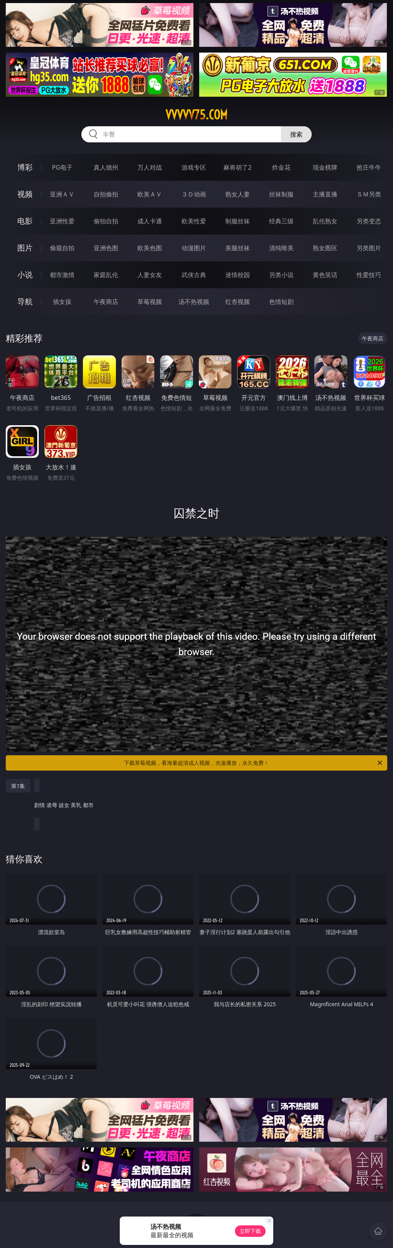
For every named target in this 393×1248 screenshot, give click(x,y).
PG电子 (62, 167)
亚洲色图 (106, 248)
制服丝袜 (237, 221)
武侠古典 (194, 275)
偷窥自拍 (62, 248)
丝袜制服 (281, 194)
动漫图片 (194, 248)
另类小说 (281, 275)
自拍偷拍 (106, 194)
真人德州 (106, 167)
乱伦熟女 (325, 221)
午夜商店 (106, 301)
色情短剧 (281, 301)
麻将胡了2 (237, 167)
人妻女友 (149, 275)
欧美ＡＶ (149, 194)
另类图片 (369, 248)
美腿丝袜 (237, 248)
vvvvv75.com (196, 114)
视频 (25, 194)
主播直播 (325, 194)
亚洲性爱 (62, 221)
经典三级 (281, 221)
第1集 (18, 785)
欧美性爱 (194, 221)
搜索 (296, 134)
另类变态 (369, 221)
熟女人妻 (237, 194)
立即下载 (250, 1231)
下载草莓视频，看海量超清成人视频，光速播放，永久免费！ (253, 763)
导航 (25, 301)
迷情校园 (237, 275)
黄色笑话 (325, 275)
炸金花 (281, 167)
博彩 (25, 167)
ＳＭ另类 (369, 194)
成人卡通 (149, 221)
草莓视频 (149, 301)
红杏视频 (237, 301)
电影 (25, 221)
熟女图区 (325, 248)
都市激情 (62, 275)
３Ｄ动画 (194, 194)
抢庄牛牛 (369, 167)
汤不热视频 (193, 301)
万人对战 (149, 167)
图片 (25, 248)
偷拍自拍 (106, 221)
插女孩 (62, 301)
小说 (25, 274)
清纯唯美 (281, 248)
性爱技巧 (369, 275)
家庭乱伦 (106, 275)
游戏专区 (194, 167)
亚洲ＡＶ (62, 194)
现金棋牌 (325, 167)
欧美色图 (149, 248)
